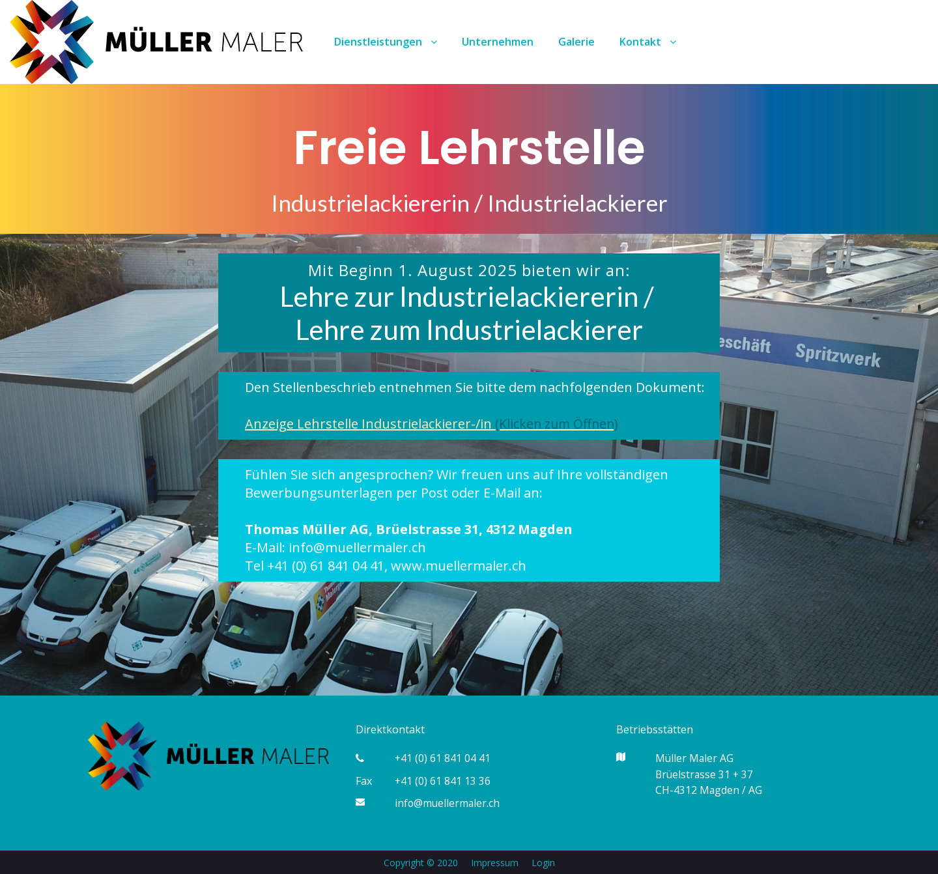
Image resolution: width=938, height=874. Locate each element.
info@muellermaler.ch (448, 802)
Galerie (576, 42)
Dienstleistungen (385, 42)
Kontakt (647, 42)
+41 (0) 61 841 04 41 (443, 758)
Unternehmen (497, 42)
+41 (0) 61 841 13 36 (443, 780)
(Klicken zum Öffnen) (558, 423)
